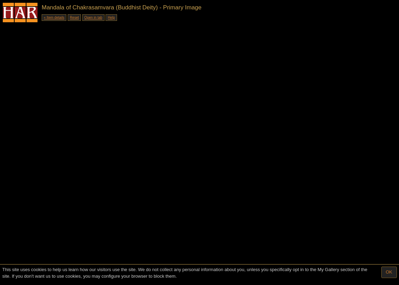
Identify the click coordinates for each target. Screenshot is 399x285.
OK (389, 272)
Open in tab (93, 17)
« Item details (54, 17)
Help (111, 17)
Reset (74, 17)
